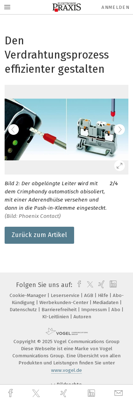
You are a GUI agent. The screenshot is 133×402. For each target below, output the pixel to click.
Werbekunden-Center (64, 302)
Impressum (94, 310)
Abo (116, 310)
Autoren (82, 317)
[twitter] (37, 393)
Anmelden (115, 7)
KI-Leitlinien (56, 317)
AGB (89, 295)
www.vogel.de (66, 370)
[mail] (119, 393)
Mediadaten (106, 302)
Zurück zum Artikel (39, 235)
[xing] (65, 393)
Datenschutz (24, 310)
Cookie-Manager (29, 295)
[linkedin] (92, 393)
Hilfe (104, 295)
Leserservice (66, 295)
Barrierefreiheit (59, 310)
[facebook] (11, 393)
